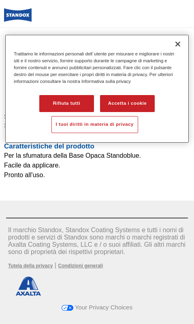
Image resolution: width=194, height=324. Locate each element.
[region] (97, 88)
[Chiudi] (178, 44)
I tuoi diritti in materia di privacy (95, 124)
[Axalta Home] (18, 18)
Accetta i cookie (127, 103)
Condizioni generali (80, 266)
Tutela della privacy (30, 266)
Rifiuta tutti (66, 103)
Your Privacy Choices (97, 307)
